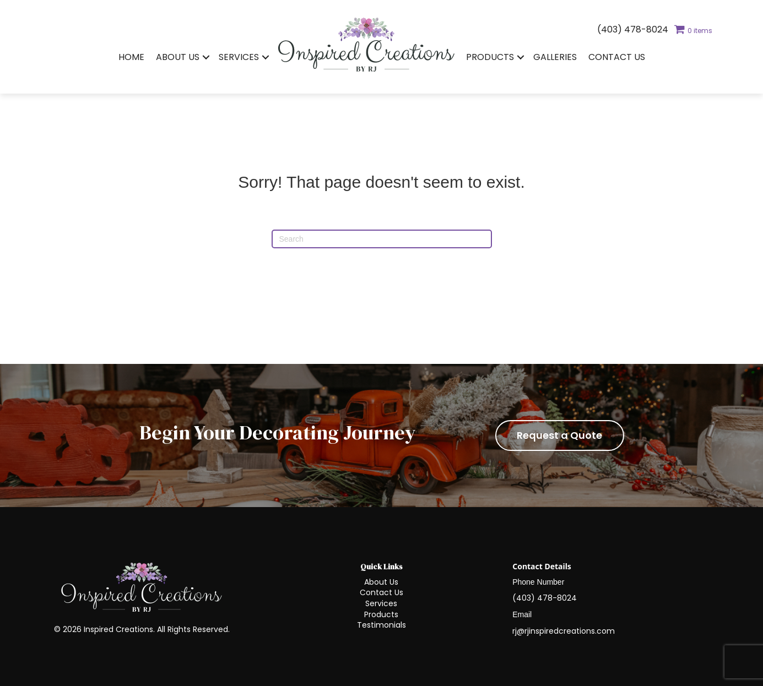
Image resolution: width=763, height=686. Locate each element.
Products (490, 57)
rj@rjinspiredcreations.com (563, 630)
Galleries (555, 57)
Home (131, 57)
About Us (177, 57)
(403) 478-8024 (632, 29)
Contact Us (616, 57)
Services (239, 57)
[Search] (382, 239)
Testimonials (381, 624)
